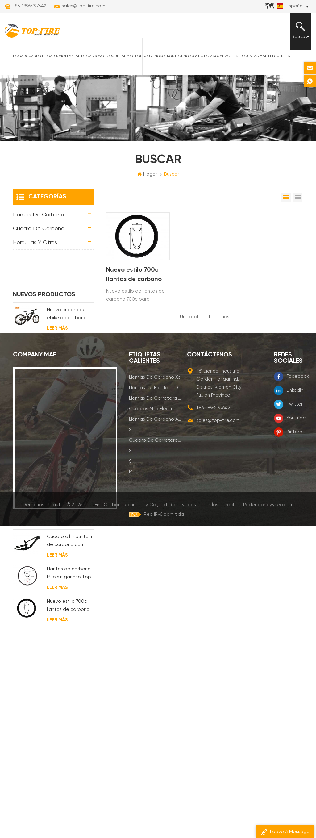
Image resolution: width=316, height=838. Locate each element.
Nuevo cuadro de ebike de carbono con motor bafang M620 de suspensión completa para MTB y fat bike (69, 287)
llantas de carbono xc (155, 655)
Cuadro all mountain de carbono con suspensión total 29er (69, 514)
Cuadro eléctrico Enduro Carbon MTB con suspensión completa (69, 384)
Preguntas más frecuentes (263, 56)
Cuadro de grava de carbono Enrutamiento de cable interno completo (70, 449)
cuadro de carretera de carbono (155, 718)
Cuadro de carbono (45, 56)
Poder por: (268, 816)
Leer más (57, 300)
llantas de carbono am (155, 697)
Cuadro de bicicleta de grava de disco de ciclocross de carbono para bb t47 (69, 481)
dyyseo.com (280, 816)
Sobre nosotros (158, 56)
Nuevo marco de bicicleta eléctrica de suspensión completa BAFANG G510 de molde (67, 319)
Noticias (206, 56)
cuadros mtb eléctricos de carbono (155, 687)
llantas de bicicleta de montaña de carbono (155, 666)
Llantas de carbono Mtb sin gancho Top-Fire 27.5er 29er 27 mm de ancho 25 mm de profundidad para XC (70, 546)
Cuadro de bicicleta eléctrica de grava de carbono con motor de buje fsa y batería (69, 417)
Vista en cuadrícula (286, 198)
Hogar (19, 56)
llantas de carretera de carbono (155, 676)
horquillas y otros (123, 56)
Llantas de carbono (84, 56)
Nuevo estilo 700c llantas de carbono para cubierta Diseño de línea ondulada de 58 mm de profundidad (137, 275)
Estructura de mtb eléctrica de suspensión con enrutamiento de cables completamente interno (67, 352)
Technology (186, 56)
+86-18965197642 (29, 6)
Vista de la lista (297, 198)
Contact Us (226, 56)
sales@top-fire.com (83, 6)
